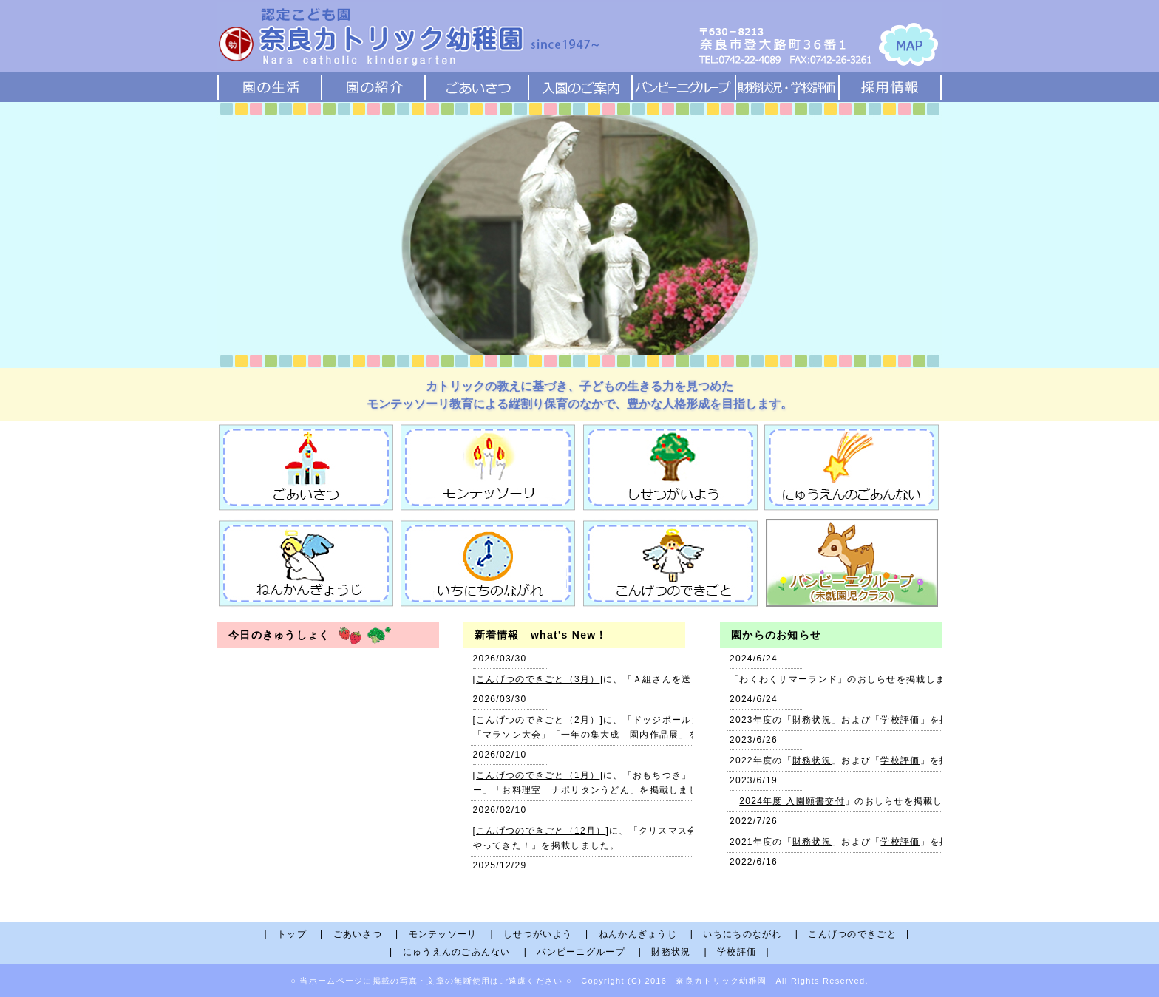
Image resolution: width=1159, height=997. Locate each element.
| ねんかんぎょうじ (636, 934)
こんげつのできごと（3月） (537, 679)
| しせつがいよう (536, 934)
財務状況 (812, 720)
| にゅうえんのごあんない (455, 952)
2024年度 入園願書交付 (792, 801)
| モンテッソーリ (441, 934)
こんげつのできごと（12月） (540, 831)
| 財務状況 (670, 952)
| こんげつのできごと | (852, 934)
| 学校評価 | (736, 952)
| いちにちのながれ (741, 934)
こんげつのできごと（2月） (537, 720)
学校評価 (900, 720)
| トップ (290, 934)
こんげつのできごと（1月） (537, 775)
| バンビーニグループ (579, 952)
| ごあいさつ (356, 934)
